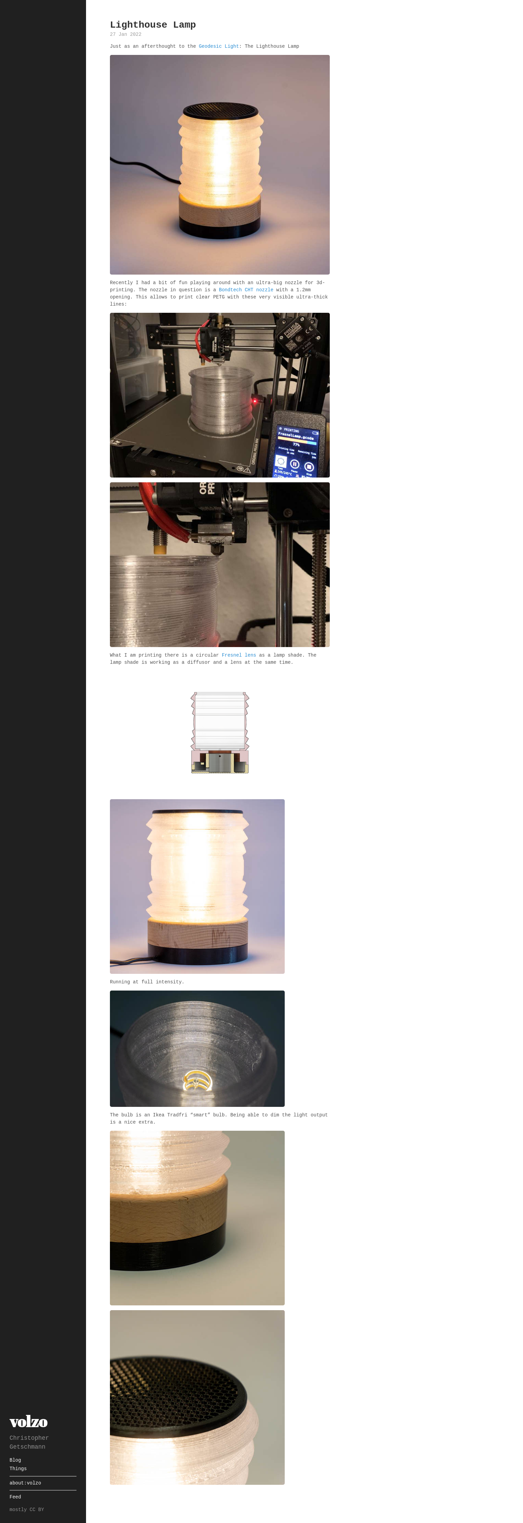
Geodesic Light (219, 46)
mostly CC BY (27, 1510)
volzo (28, 1421)
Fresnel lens (239, 655)
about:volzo (25, 1483)
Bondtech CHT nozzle (246, 290)
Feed (15, 1497)
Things (18, 1469)
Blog (15, 1460)
